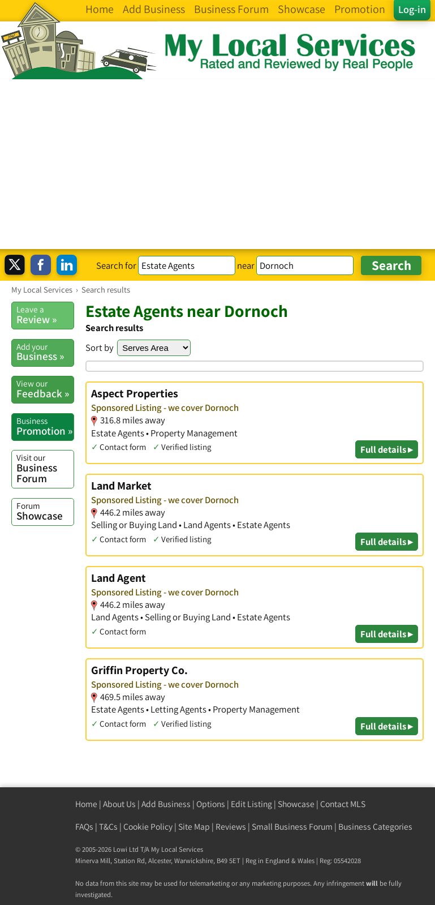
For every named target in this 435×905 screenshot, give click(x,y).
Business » (45, 352)
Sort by (99, 347)
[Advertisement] (217, 164)
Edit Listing (251, 804)
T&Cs (108, 826)
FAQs (84, 826)
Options (210, 804)
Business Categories (375, 826)
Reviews (231, 826)
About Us (119, 804)
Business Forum (45, 468)
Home (86, 804)
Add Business (166, 804)
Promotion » (45, 426)
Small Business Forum (292, 826)
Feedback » (45, 389)
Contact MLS (342, 804)
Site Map (194, 826)
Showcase (45, 511)
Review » (45, 314)
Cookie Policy (148, 826)
